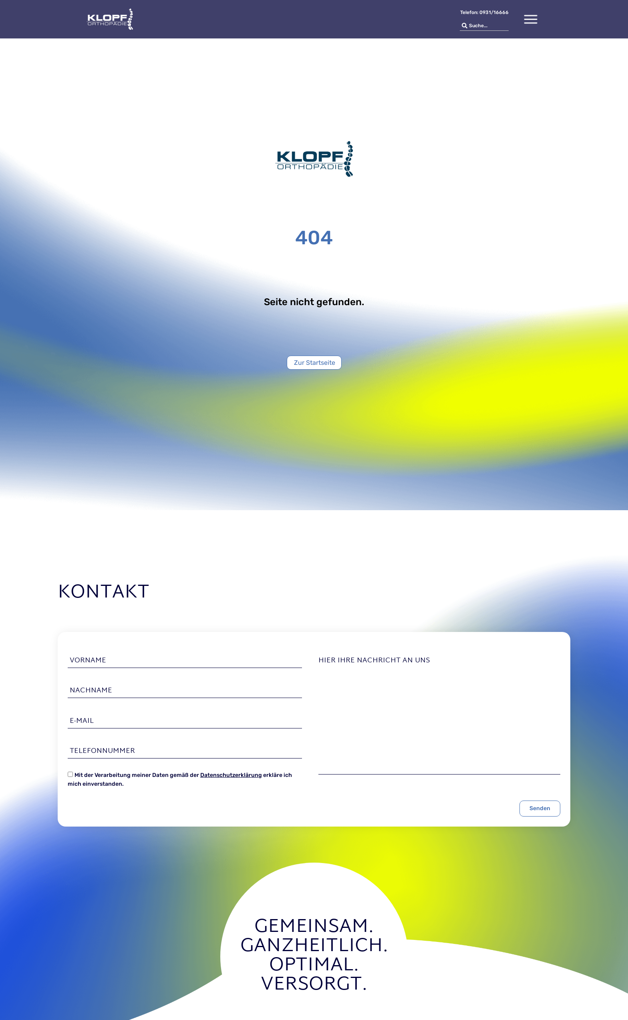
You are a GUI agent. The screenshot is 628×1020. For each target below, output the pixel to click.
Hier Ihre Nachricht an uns (374, 661)
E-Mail (82, 721)
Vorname (88, 661)
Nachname (91, 691)
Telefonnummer (102, 751)
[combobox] (484, 26)
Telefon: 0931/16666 (484, 12)
